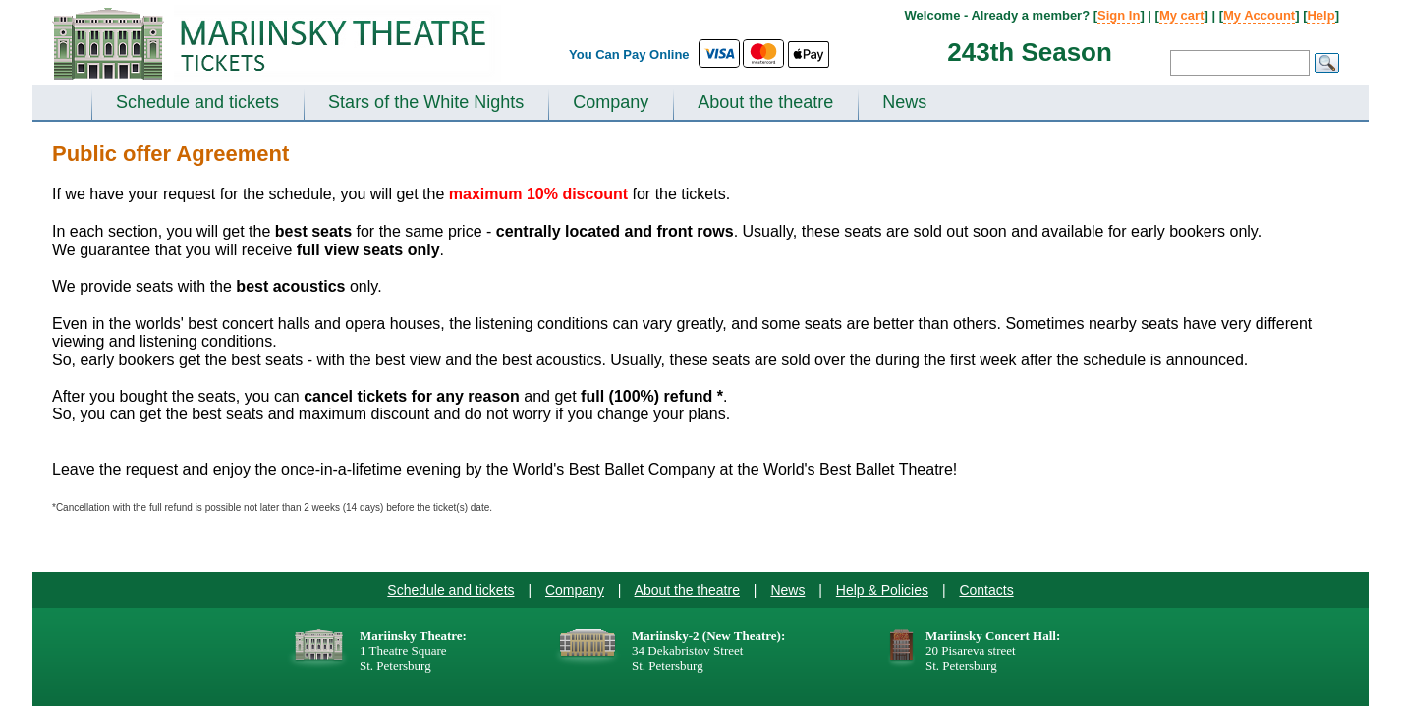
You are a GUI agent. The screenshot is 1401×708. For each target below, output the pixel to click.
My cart (1182, 15)
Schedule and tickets (197, 102)
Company (610, 102)
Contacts (986, 590)
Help (1320, 15)
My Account (1259, 15)
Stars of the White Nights (426, 102)
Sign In (1118, 15)
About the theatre (765, 102)
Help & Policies (882, 590)
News (904, 102)
